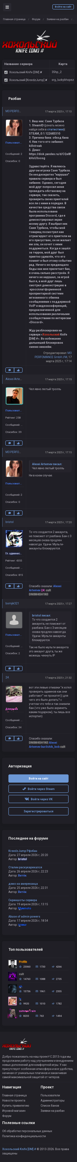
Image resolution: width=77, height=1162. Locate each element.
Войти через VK (39, 799)
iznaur (22, 924)
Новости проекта (13, 1100)
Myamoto (24, 908)
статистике (55, 129)
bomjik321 (12, 603)
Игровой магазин (13, 1110)
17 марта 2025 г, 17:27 (58, 603)
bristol (10, 522)
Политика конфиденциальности (24, 1136)
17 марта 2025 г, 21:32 (58, 677)
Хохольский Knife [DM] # (19, 1149)
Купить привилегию (15, 1105)
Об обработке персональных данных (27, 1131)
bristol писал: (41, 615)
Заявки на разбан (58, 19)
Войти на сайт (63, 6)
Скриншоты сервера (22, 900)
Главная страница (14, 19)
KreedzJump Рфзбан (22, 851)
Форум (36, 19)
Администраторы (52, 1100)
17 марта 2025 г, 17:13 (58, 111)
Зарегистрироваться (38, 811)
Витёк (22, 875)
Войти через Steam (39, 789)
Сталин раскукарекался (25, 867)
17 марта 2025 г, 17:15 (58, 379)
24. (7, 677)
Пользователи (50, 1095)
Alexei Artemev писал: (47, 464)
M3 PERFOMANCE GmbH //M (24, 111)
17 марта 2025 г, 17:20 (58, 522)
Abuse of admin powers (24, 916)
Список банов (50, 1105)
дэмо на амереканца (23, 883)
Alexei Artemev (16, 379)
